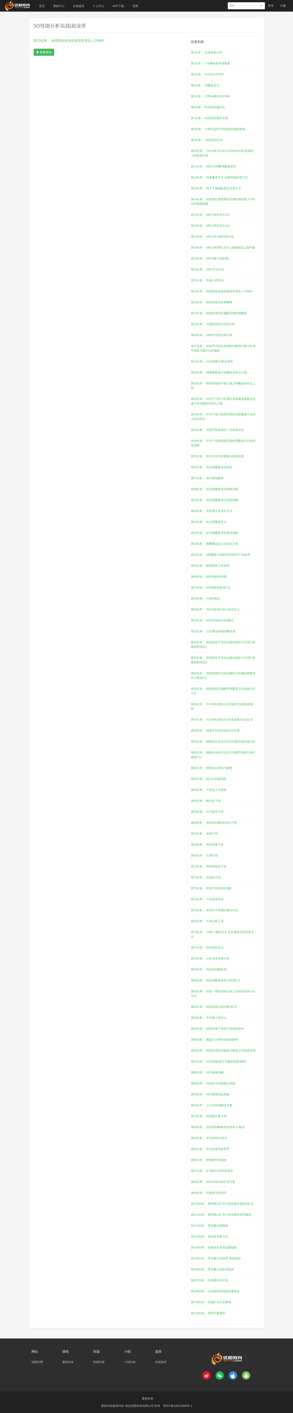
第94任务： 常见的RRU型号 (209, 1138)
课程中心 (59, 6)
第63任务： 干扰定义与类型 (209, 789)
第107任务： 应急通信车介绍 (209, 1280)
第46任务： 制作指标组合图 (209, 576)
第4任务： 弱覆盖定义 (205, 85)
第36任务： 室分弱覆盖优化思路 (211, 467)
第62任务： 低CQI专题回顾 (208, 779)
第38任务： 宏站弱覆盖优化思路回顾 (214, 489)
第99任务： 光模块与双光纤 (209, 1192)
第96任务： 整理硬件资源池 (209, 1160)
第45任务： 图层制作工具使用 (210, 565)
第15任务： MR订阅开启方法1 (210, 214)
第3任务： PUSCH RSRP (207, 74)
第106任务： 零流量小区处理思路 (212, 1269)
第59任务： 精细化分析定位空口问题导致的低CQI (223, 741)
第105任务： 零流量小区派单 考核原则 (216, 1258)
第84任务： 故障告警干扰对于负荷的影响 (217, 1028)
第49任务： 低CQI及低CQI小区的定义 (215, 609)
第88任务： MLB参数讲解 (207, 1072)
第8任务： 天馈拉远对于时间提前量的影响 (218, 129)
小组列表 (130, 1362)
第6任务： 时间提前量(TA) (208, 107)
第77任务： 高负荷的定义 (207, 947)
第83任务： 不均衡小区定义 (209, 1017)
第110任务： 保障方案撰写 (208, 1313)
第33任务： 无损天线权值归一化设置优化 (217, 429)
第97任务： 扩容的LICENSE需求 (212, 1171)
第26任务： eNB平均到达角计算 (211, 335)
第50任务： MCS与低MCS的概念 (212, 620)
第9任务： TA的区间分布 (207, 140)
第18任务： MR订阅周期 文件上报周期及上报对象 (223, 247)
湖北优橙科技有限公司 (140, 1405)
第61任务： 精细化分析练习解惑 (211, 768)
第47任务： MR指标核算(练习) (210, 587)
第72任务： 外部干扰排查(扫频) (211, 888)
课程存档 (147, 1398)
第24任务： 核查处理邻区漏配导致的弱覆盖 (219, 313)
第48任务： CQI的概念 (205, 598)
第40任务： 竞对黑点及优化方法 (211, 511)
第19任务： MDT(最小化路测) (210, 258)
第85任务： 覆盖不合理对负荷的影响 (214, 1039)
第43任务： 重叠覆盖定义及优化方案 (214, 543)
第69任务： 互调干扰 (204, 855)
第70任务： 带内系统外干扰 (209, 866)
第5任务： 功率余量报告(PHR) (210, 96)
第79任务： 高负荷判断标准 (209, 969)
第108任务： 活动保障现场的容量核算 (215, 1291)
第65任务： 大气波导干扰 (207, 811)
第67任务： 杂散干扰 (204, 833)
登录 (271, 5)
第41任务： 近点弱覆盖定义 (209, 522)
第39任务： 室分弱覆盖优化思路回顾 (214, 500)
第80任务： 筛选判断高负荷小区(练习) (215, 980)
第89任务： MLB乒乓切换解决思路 (213, 1083)
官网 (135, 6)
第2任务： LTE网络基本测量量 (210, 63)
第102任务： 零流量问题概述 (209, 1225)
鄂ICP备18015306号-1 (177, 1405)
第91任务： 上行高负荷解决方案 (211, 1105)
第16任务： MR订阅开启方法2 (210, 225)
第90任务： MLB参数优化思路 (210, 1094)
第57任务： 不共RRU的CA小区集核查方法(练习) (222, 719)
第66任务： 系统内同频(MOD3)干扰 (214, 822)
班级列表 (99, 1362)
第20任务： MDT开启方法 (207, 269)
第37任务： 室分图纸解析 (207, 478)
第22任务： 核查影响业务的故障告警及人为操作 (222, 291)
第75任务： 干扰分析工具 (207, 921)
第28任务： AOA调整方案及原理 (212, 361)
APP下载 (118, 6)
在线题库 (78, 6)
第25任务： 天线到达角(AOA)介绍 (213, 324)
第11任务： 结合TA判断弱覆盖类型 (213, 166)
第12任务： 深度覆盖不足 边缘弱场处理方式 (219, 177)
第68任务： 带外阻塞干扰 (207, 844)
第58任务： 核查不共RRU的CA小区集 (215, 730)
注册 (283, 5)
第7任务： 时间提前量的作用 (209, 118)
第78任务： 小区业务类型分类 (210, 958)
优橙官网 (37, 1362)
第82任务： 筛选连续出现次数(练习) (214, 1006)
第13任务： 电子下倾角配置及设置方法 (216, 188)
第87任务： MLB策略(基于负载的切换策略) (218, 1061)
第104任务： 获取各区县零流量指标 (214, 1247)
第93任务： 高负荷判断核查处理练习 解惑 (218, 1127)
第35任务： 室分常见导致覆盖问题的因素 (217, 456)
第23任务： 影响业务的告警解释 (211, 302)
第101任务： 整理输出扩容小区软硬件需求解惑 (221, 1214)
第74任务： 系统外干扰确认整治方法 (214, 910)
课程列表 (68, 1362)
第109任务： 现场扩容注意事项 (211, 1302)
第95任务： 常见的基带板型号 (210, 1149)
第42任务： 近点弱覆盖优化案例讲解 (214, 532)
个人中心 (98, 6)
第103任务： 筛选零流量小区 (209, 1236)
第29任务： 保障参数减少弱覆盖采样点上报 (219, 372)
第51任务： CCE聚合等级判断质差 (213, 631)
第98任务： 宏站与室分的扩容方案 (213, 1181)
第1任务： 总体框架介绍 (206, 52)
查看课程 (44, 52)
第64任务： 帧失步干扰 (206, 800)
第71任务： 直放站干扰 (206, 877)
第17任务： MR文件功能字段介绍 (212, 236)
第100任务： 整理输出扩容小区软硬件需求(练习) (222, 1203)
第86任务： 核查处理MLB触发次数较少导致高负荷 (223, 1050)
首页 (42, 6)
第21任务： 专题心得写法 (207, 280)
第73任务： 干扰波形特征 (207, 899)
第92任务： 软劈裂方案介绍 (209, 1116)
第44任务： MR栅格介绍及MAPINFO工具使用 (220, 554)
